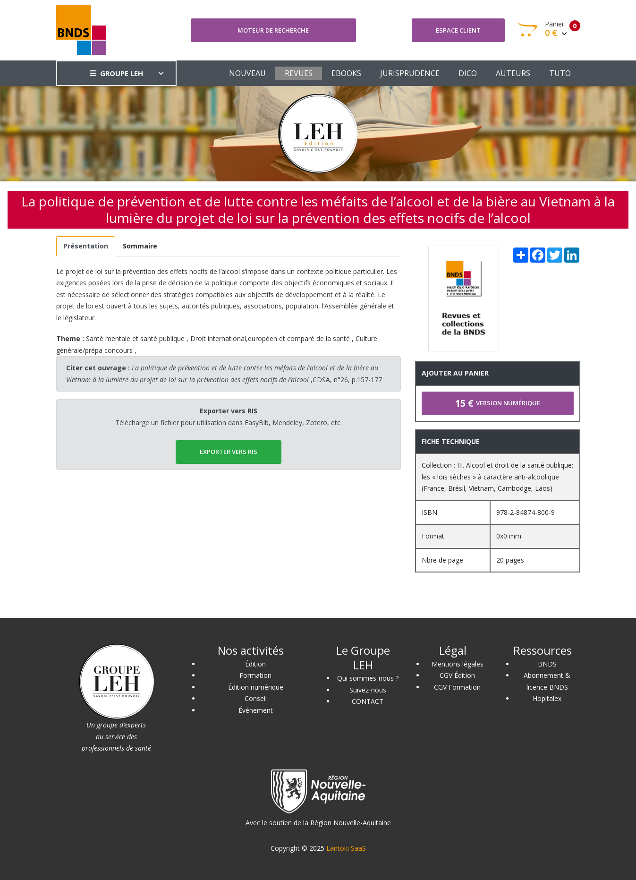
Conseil (256, 698)
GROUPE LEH (116, 73)
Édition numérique (255, 687)
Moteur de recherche (273, 30)
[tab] (86, 246)
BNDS (547, 663)
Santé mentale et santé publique (135, 338)
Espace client (458, 30)
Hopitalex (547, 698)
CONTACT (367, 701)
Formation (255, 675)
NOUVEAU (247, 73)
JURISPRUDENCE (410, 73)
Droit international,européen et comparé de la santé (270, 338)
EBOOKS (346, 73)
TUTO (560, 73)
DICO (467, 73)
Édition (255, 663)
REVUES (299, 73)
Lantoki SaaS (346, 848)
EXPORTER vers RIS (228, 451)
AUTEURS (513, 73)
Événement (255, 710)
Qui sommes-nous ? (368, 678)
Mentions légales (457, 663)
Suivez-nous (367, 689)
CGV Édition (457, 675)
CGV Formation (457, 687)
